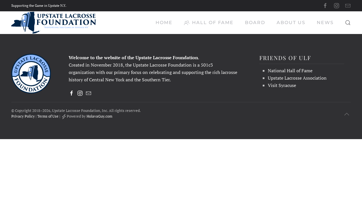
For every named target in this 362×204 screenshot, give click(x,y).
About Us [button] (291, 22)
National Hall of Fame (290, 70)
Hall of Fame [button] (209, 23)
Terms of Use (48, 116)
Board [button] (255, 22)
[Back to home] (53, 22)
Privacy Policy (23, 116)
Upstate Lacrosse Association (297, 78)
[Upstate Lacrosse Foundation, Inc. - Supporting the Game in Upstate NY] (31, 73)
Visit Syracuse (282, 85)
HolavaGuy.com (99, 116)
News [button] (325, 22)
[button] (348, 22)
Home (164, 22)
